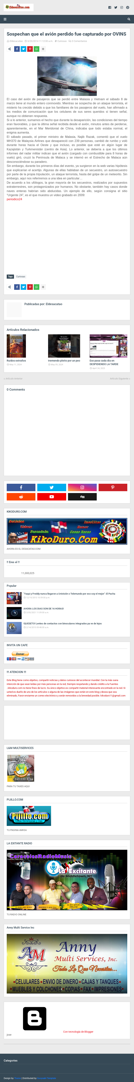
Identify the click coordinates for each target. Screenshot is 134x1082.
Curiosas (62, 41)
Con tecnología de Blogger (50, 1030)
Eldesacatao (16, 41)
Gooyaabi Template (46, 1077)
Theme (17, 1077)
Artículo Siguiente (119, 377)
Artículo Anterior (14, 377)
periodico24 (14, 199)
